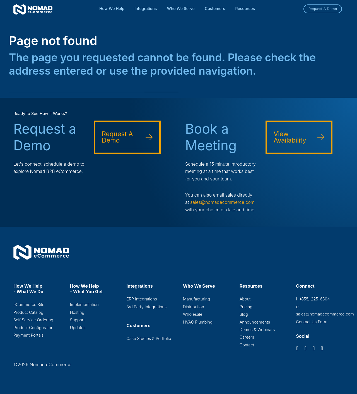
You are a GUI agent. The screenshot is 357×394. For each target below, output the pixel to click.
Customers (215, 8)
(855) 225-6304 (315, 299)
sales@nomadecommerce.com (222, 202)
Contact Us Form (311, 321)
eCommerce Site (28, 304)
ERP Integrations (141, 299)
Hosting (77, 312)
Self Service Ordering (33, 319)
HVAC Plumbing (198, 322)
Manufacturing (196, 299)
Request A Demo (322, 8)
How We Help (111, 8)
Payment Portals (28, 335)
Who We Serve (181, 8)
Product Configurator (32, 327)
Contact (247, 344)
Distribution (193, 306)
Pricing (246, 306)
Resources (245, 8)
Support (77, 319)
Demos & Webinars (257, 329)
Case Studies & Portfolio (148, 338)
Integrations (146, 8)
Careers (247, 337)
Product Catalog (28, 312)
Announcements (255, 322)
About (245, 299)
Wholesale (192, 314)
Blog (244, 314)
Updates (78, 327)
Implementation (84, 304)
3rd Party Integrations (146, 306)
